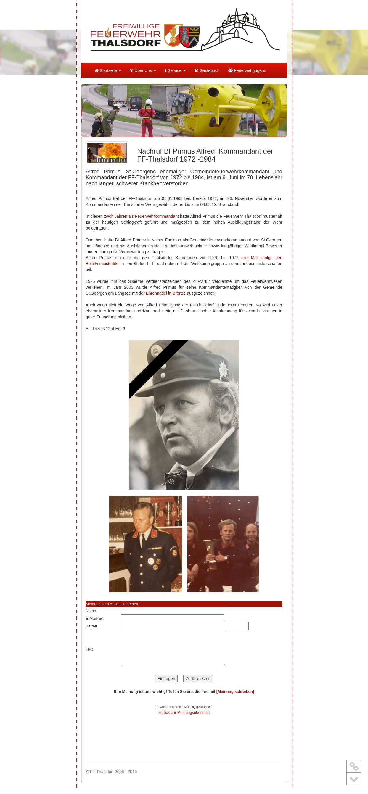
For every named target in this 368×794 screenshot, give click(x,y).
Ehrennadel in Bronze (166, 293)
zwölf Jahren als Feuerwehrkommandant (141, 216)
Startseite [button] (108, 70)
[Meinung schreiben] (235, 691)
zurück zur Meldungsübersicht (184, 712)
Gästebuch (207, 70)
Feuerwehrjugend (247, 70)
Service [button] (175, 70)
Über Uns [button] (143, 70)
